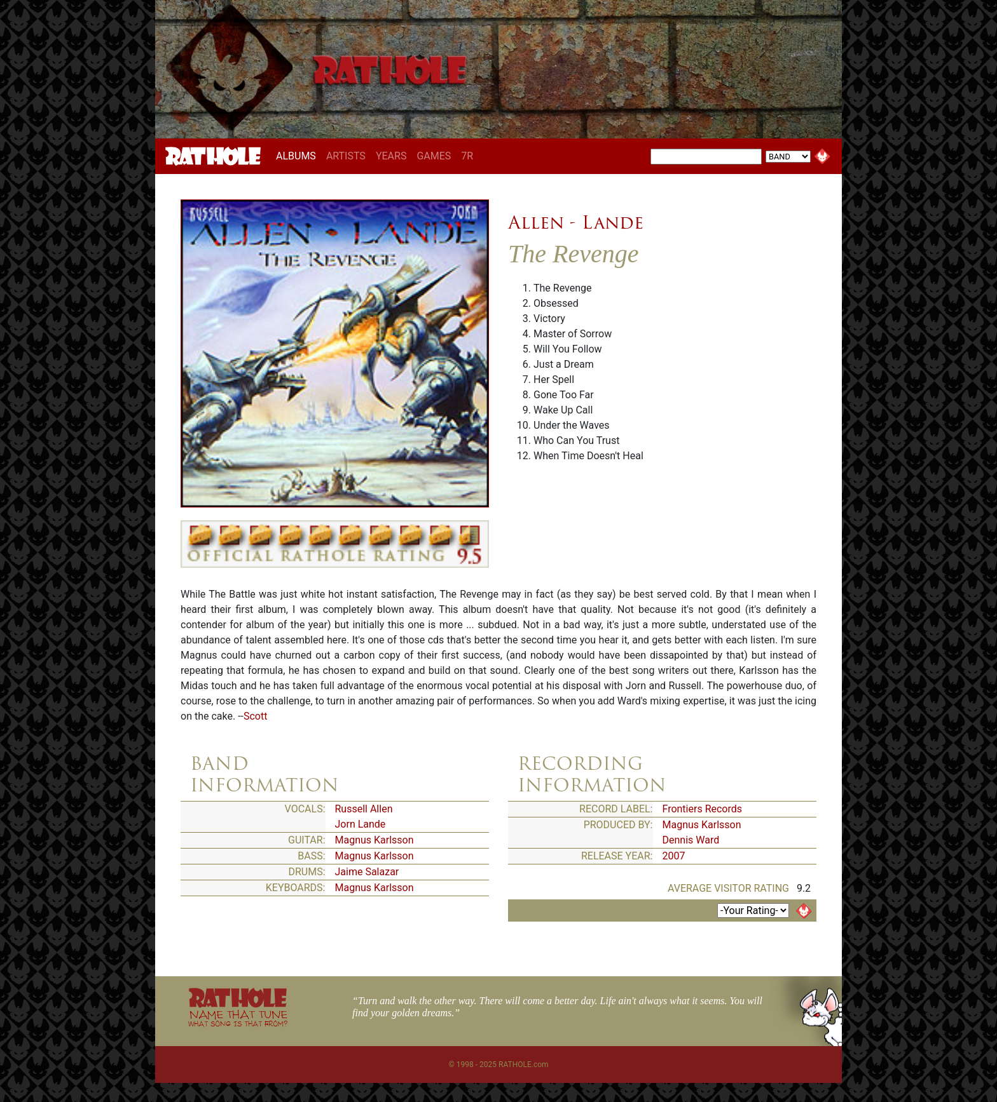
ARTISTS (346, 156)
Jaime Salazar (367, 872)
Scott (255, 716)
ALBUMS (298, 155)
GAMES (433, 156)
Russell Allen (364, 809)
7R (467, 156)
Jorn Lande (360, 824)
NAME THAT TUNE (237, 1018)
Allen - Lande (575, 222)
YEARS (391, 156)
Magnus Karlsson (374, 840)
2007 (674, 856)
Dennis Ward (691, 840)
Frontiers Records (703, 809)
